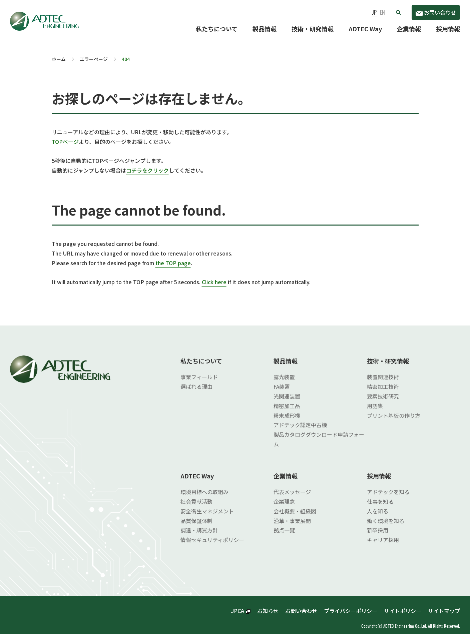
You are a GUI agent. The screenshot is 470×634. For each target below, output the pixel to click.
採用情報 (448, 28)
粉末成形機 (287, 410)
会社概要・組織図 (295, 506)
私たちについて (217, 28)
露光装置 (284, 371)
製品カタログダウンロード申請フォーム (319, 434)
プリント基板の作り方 (393, 410)
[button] (398, 12)
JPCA (241, 605)
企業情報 (409, 28)
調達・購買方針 (199, 525)
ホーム (59, 53)
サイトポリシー (402, 605)
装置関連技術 (383, 371)
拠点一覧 (284, 525)
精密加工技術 (383, 381)
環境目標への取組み (204, 486)
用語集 (375, 400)
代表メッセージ (292, 486)
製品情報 (265, 28)
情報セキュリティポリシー (212, 534)
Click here (214, 277)
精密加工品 (287, 400)
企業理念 (284, 496)
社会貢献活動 (196, 496)
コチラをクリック (147, 165)
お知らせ (268, 605)
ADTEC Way (365, 28)
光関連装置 (287, 391)
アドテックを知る (388, 486)
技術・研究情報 (313, 28)
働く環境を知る (385, 515)
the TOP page (173, 258)
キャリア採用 (383, 534)
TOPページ (65, 136)
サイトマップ (444, 605)
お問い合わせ (436, 12)
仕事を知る (380, 496)
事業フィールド (199, 371)
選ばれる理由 (196, 381)
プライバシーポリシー (350, 605)
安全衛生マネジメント (207, 506)
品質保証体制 (196, 515)
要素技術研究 (383, 391)
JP (374, 12)
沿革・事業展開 (292, 515)
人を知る (377, 506)
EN (382, 12)
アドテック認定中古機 (300, 419)
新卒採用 (377, 525)
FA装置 (282, 381)
